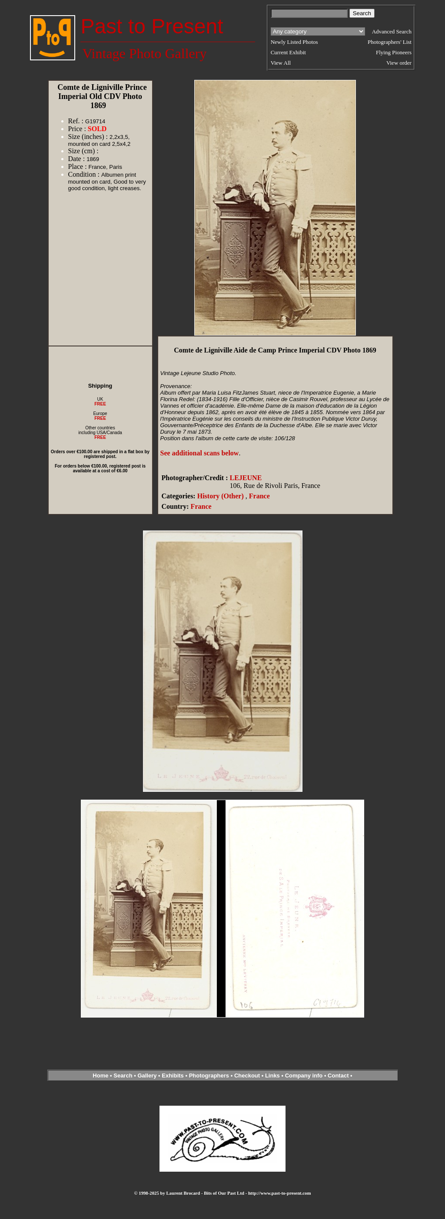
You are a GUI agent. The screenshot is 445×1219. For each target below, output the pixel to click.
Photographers (209, 1075)
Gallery (146, 1075)
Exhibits (173, 1075)
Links (272, 1075)
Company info (304, 1075)
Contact (338, 1075)
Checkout (247, 1075)
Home (100, 1075)
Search (122, 1075)
